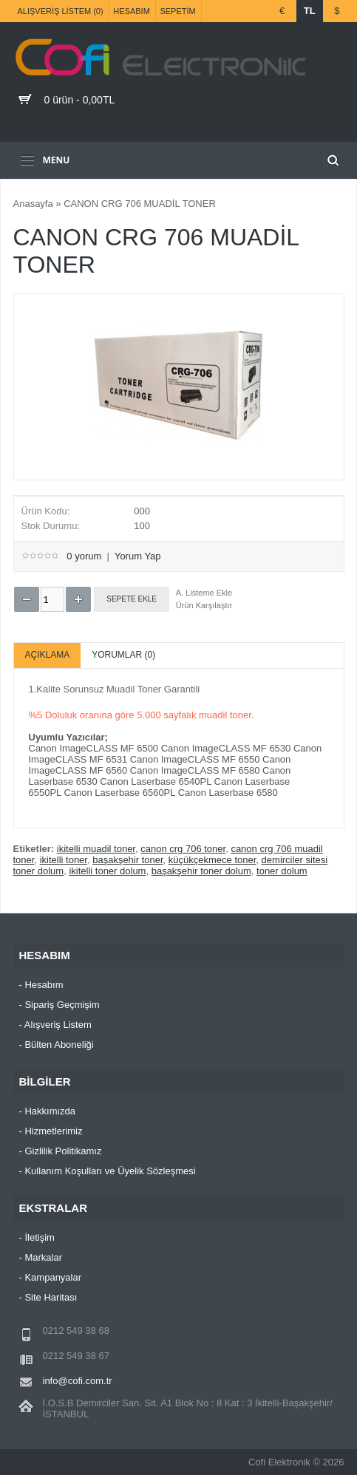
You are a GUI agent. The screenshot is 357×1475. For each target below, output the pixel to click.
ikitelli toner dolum (107, 870)
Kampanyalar (52, 1277)
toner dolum (281, 870)
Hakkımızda (49, 1111)
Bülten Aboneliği (58, 1044)
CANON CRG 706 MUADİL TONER (140, 203)
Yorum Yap (138, 556)
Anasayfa (33, 203)
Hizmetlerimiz (53, 1131)
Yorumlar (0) (123, 655)
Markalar (43, 1257)
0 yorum (84, 556)
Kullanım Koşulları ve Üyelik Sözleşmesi (109, 1170)
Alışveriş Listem (58, 1024)
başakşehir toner (127, 859)
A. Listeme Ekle (204, 592)
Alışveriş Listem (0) (60, 11)
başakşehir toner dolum (201, 870)
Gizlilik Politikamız (62, 1151)
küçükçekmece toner (212, 859)
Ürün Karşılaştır (204, 605)
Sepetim (177, 11)
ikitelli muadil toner (96, 848)
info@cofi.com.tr (77, 1380)
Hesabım (131, 11)
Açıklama (47, 655)
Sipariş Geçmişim (61, 1004)
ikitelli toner (63, 859)
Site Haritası (50, 1297)
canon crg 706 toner (182, 848)
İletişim (39, 1237)
